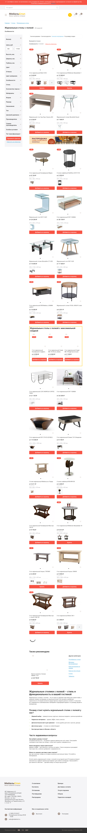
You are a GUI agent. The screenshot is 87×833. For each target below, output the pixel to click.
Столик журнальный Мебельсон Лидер (41, 481)
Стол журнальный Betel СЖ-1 (65, 615)
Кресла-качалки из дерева (74, 667)
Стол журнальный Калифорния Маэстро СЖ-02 (41, 526)
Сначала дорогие (46, 36)
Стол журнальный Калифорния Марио (41, 173)
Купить (42, 88)
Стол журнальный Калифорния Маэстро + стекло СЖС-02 (41, 616)
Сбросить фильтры (51, 44)
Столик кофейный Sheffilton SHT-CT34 (68, 173)
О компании (36, 783)
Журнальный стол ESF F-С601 (38, 217)
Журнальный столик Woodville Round (68, 117)
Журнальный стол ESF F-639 (65, 261)
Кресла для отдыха (74, 671)
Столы (71, 673)
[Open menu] (6, 15)
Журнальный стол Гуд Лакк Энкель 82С (41, 117)
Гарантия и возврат (64, 797)
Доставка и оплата (64, 787)
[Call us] (70, 15)
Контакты (35, 787)
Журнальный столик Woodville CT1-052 (41, 261)
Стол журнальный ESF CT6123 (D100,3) (40, 437)
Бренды (60, 783)
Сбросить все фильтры (14, 142)
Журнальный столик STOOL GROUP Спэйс (69, 305)
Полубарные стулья (75, 659)
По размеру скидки (69, 36)
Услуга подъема (63, 790)
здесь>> (53, 3)
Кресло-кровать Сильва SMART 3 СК (38, 674)
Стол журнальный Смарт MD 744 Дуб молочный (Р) (72, 351)
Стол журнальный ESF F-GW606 (66, 217)
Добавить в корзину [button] (42, 132)
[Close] (21, 38)
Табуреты (71, 676)
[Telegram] (63, 814)
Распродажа (36, 797)
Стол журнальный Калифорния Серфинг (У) (38, 351)
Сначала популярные (58, 36)
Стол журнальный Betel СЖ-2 (38, 73)
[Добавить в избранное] (53, 68)
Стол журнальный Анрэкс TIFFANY (39, 571)
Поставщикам (37, 794)
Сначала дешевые (35, 36)
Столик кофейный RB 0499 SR (66, 481)
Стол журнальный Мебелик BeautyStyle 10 (69, 525)
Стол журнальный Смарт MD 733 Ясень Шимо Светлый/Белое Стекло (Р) (55, 351)
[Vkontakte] (37, 814)
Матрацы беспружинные (73, 663)
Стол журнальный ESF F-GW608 (66, 391)
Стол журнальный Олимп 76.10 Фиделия (69, 437)
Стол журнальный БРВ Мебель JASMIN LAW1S (41, 306)
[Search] (57, 7)
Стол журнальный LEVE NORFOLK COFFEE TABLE (41, 392)
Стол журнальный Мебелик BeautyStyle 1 (69, 73)
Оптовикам (36, 790)
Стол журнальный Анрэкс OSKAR (67, 571)
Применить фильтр (13, 138)
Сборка (60, 794)
